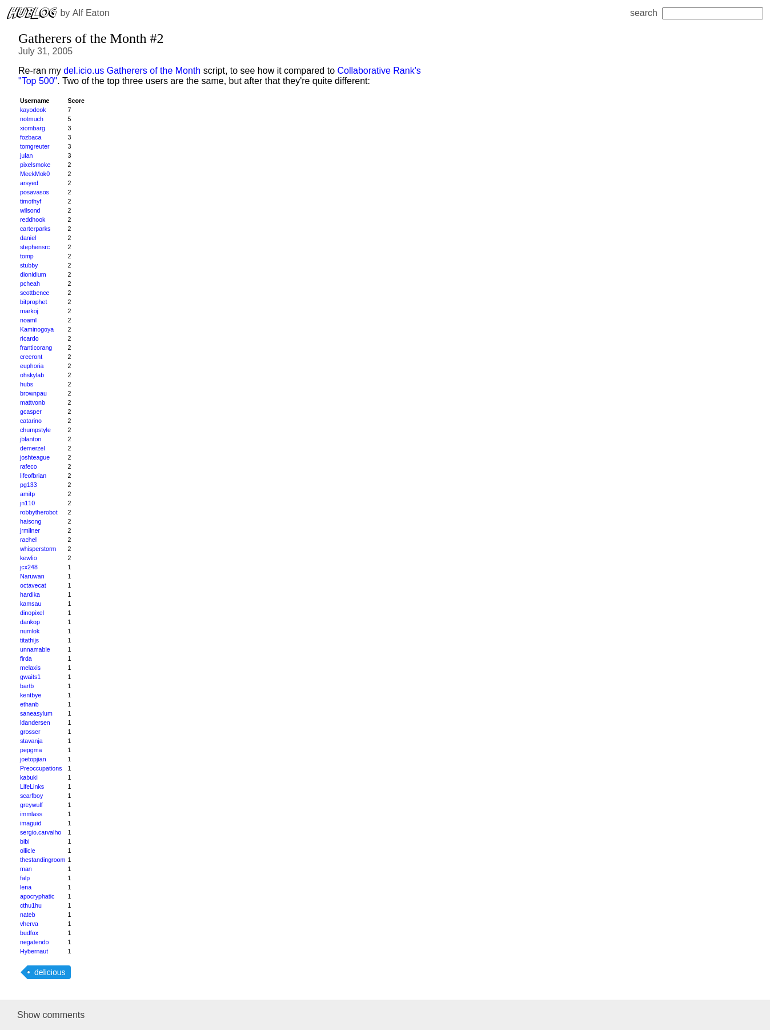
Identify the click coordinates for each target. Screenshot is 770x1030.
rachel (28, 539)
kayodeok (33, 109)
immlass (31, 814)
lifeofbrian (33, 475)
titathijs (29, 640)
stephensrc (35, 246)
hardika (30, 594)
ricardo (29, 338)
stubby (29, 265)
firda (26, 658)
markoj (29, 311)
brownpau (33, 393)
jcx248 (29, 567)
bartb (27, 685)
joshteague (35, 457)
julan (26, 155)
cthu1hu (31, 905)
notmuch (31, 118)
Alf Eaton (91, 13)
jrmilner (30, 530)
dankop (30, 621)
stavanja (31, 740)
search (696, 13)
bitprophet (33, 301)
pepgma (31, 749)
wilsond (30, 210)
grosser (30, 731)
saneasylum (36, 713)
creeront (31, 356)
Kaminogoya (37, 329)
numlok (29, 631)
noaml (28, 320)
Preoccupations (41, 768)
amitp (27, 493)
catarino (31, 420)
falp (25, 878)
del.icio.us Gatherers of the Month (131, 70)
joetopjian (33, 759)
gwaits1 (30, 676)
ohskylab (32, 375)
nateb (27, 914)
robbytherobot (39, 512)
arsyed (29, 182)
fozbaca (30, 137)
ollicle (27, 850)
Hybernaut (34, 951)
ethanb (29, 704)
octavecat (33, 585)
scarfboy (31, 795)
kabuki (29, 777)
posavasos (34, 192)
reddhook (32, 219)
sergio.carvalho (40, 832)
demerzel (32, 448)
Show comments (51, 1015)
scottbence (35, 292)
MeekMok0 (35, 173)
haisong (30, 521)
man (26, 868)
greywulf (31, 804)
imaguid (30, 823)
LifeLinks (32, 786)
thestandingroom (42, 859)
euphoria (31, 365)
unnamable (35, 649)
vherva (29, 923)
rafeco (28, 466)
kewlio (28, 557)
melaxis (30, 667)
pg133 (28, 484)
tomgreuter (35, 146)
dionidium (33, 274)
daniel (28, 237)
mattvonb (32, 402)
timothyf (30, 201)
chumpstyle (35, 429)
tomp (27, 256)
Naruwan (32, 576)
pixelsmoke (35, 164)
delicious (49, 972)
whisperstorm (38, 548)
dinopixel (32, 612)
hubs (26, 384)
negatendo (34, 942)
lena (25, 887)
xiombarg (32, 128)
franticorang (36, 347)
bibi (25, 841)
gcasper (31, 411)
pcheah (30, 283)
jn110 (27, 503)
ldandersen (35, 722)
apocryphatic (37, 896)
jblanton (30, 439)
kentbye (30, 695)
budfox (29, 932)
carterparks (35, 228)
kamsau (30, 603)
